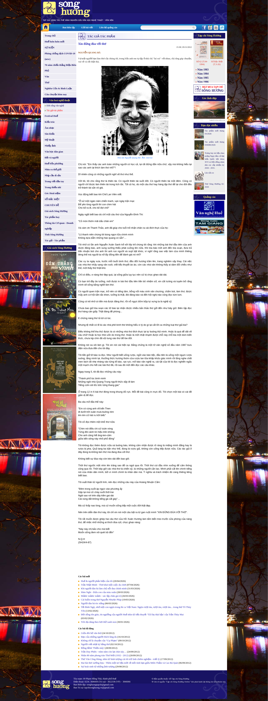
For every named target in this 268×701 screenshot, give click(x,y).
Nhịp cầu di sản (53, 175)
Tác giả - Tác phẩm (55, 240)
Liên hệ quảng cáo (108, 27)
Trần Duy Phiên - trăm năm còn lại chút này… (103, 651)
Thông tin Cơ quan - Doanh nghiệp (59, 226)
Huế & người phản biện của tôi (97, 581)
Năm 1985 (203, 77)
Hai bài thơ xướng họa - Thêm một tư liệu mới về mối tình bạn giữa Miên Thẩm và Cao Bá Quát (129, 662)
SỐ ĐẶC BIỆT (52, 199)
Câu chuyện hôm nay (56, 94)
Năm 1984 (203, 73)
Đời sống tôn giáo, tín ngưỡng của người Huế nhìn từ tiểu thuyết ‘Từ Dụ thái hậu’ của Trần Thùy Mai (132, 614)
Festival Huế (51, 116)
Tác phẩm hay (52, 217)
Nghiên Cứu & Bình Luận (58, 88)
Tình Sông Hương (54, 234)
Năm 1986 (203, 81)
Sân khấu (50, 133)
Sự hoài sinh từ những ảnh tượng (98, 666)
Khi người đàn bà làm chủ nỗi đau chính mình (104, 588)
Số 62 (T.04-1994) (202, 63)
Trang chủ (50, 35)
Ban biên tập (69, 27)
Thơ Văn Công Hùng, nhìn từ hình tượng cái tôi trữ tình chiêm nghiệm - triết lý (120, 659)
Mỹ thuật (50, 139)
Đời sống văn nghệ (55, 105)
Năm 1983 (203, 69)
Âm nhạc (49, 127)
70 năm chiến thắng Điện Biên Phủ (60, 68)
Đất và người (52, 157)
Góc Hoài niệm (52, 193)
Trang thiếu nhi (53, 187)
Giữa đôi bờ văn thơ (91, 633)
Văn (47, 76)
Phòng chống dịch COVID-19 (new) (60, 56)
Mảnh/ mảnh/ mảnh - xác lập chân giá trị (101, 595)
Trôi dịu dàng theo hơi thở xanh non (98, 622)
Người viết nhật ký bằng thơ (95, 644)
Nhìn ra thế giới (53, 169)
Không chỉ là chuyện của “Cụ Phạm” (99, 640)
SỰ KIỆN (49, 47)
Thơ (47, 82)
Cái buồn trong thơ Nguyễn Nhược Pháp (101, 599)
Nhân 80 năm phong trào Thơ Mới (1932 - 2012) (105, 655)
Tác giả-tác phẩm (55, 110)
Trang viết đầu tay (54, 181)
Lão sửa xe (209, 173)
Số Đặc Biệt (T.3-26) (217, 63)
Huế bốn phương (54, 163)
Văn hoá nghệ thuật (59, 100)
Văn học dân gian (54, 151)
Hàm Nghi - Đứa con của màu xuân (98, 592)
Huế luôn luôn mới (54, 41)
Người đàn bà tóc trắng (92, 603)
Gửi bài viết (87, 27)
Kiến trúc (50, 121)
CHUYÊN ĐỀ (52, 205)
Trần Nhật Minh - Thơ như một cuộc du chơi (103, 584)
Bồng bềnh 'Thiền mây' (92, 648)
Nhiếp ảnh (50, 145)
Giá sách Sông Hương (56, 211)
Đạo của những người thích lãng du (99, 636)
